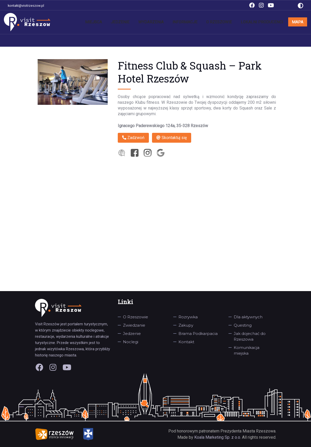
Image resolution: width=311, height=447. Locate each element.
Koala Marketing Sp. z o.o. (218, 437)
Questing (243, 325)
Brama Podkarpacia (198, 333)
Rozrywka (188, 316)
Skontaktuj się (171, 137)
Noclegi (130, 341)
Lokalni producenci (269, 22)
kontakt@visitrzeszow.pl (26, 6)
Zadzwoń (133, 137)
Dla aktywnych (248, 316)
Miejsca (126, 22)
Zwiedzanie (134, 325)
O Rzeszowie (233, 22)
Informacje (204, 22)
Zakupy (185, 325)
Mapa (299, 22)
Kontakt (186, 341)
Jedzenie (149, 22)
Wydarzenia (174, 22)
